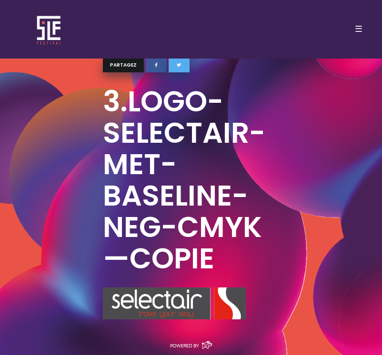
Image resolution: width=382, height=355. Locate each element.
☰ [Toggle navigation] (358, 29)
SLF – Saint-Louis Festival (49, 29)
